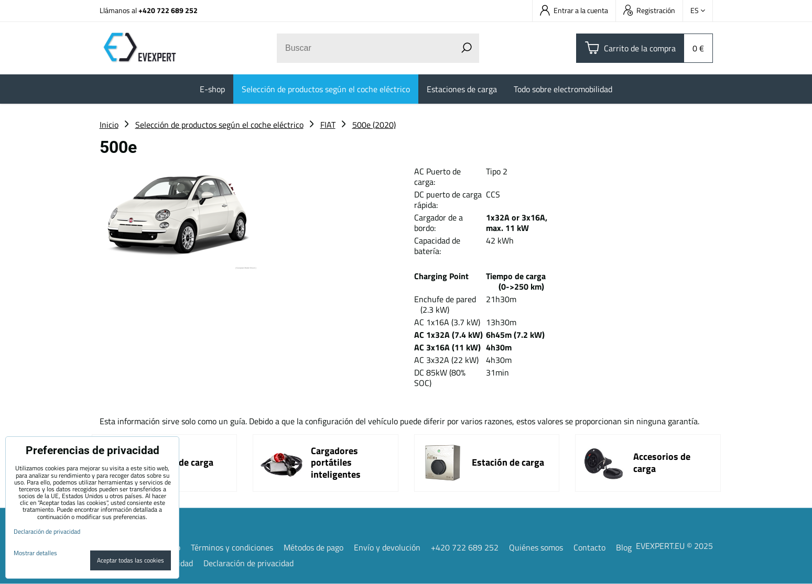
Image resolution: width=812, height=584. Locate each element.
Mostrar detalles (35, 552)
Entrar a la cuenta (574, 10)
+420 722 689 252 (168, 10)
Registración (649, 10)
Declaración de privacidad (248, 563)
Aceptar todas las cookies (130, 560)
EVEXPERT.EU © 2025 (674, 545)
